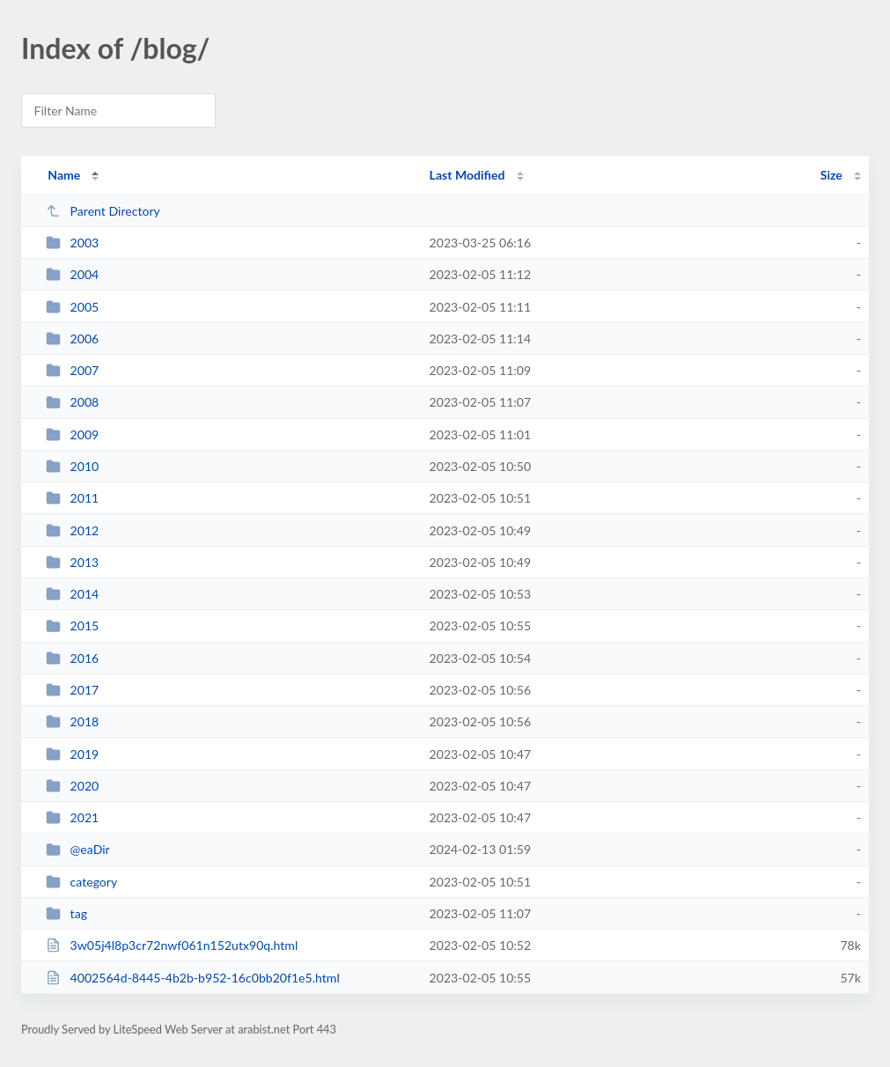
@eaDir (78, 849)
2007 (72, 370)
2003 (72, 242)
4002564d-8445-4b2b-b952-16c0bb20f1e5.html (193, 977)
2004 (72, 274)
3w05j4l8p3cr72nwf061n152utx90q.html (172, 945)
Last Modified (467, 174)
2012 (72, 530)
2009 (72, 434)
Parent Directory (103, 210)
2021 (72, 817)
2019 (72, 754)
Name (64, 174)
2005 (72, 306)
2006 (72, 338)
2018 (72, 721)
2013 (72, 562)
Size (831, 174)
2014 (72, 593)
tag (66, 913)
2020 (72, 785)
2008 (72, 401)
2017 (72, 689)
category (81, 881)
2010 (72, 466)
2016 (72, 658)
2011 (72, 497)
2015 (72, 625)
